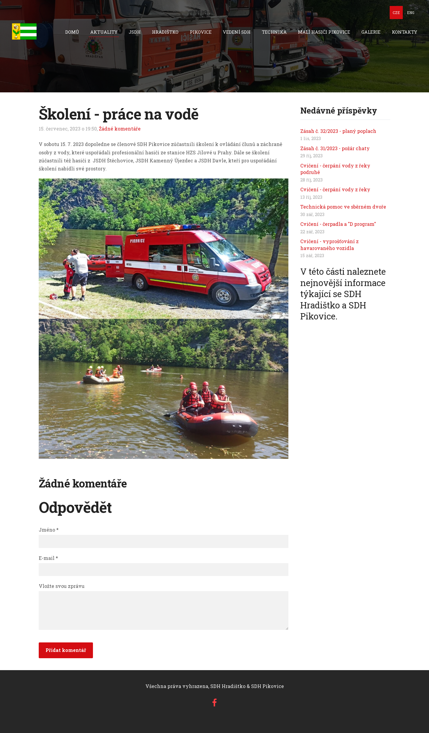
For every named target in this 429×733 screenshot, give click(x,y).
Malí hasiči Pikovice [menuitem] (324, 32)
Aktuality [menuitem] (103, 32)
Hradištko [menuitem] (165, 32)
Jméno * (49, 530)
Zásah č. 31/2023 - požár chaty (335, 148)
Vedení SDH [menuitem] (237, 32)
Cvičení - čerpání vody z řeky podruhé (335, 168)
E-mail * (48, 558)
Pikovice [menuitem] (201, 32)
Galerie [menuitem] (370, 32)
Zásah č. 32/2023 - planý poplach (338, 131)
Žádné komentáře (120, 128)
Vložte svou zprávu (62, 586)
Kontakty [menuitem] (404, 32)
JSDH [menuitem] (135, 32)
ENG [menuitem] (410, 12)
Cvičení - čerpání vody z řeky (335, 189)
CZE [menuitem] (396, 12)
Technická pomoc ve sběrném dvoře (343, 207)
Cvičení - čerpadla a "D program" (338, 224)
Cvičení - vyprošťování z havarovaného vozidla (329, 244)
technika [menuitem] (274, 32)
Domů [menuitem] (72, 32)
